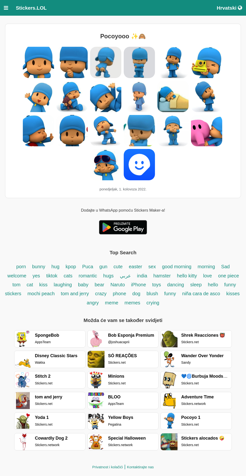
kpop (71, 266)
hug (55, 266)
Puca (87, 266)
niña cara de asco (201, 293)
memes (132, 302)
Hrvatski (229, 8)
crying (153, 302)
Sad (225, 266)
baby (83, 284)
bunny (38, 266)
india (142, 275)
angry (93, 302)
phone (119, 293)
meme (111, 302)
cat (30, 284)
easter (135, 266)
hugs (109, 275)
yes (36, 275)
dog (136, 293)
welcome (16, 275)
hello (213, 284)
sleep (196, 284)
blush (152, 293)
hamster (162, 275)
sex (152, 266)
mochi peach (41, 293)
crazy (101, 293)
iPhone (139, 284)
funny (170, 293)
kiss (43, 284)
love (207, 275)
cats (68, 275)
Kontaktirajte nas (140, 467)
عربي (125, 275)
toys (156, 284)
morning (206, 266)
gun (104, 266)
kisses (233, 293)
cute (118, 266)
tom (16, 284)
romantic (88, 275)
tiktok (51, 275)
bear (99, 284)
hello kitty (187, 275)
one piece (228, 275)
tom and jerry (75, 293)
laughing (63, 284)
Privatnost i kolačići (107, 467)
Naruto (118, 284)
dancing (175, 284)
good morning (176, 266)
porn (21, 266)
